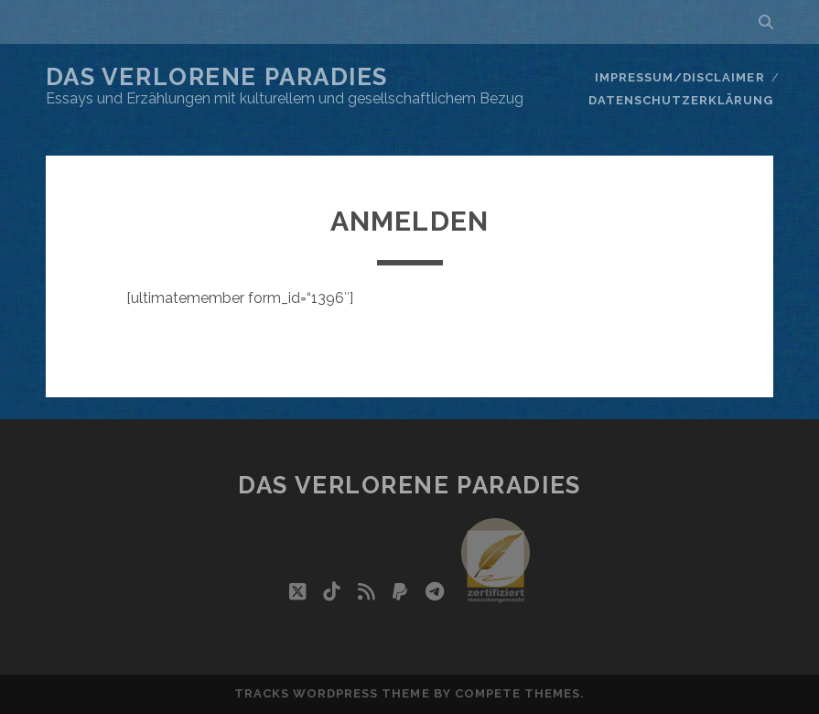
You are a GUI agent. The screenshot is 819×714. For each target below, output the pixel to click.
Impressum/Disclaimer (680, 77)
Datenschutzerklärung (681, 100)
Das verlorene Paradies (217, 77)
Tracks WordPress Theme (332, 693)
